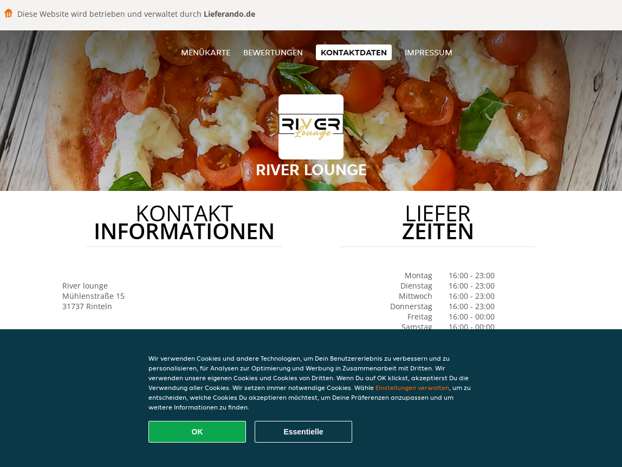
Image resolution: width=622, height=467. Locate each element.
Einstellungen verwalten (412, 387)
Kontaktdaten (354, 52)
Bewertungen (273, 52)
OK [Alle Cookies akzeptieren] (197, 431)
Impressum (428, 52)
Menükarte (205, 52)
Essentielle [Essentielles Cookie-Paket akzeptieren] (303, 431)
